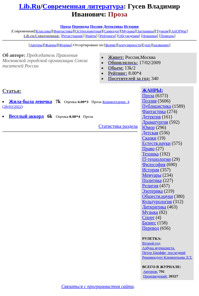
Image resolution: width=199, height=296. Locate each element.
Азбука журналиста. (158, 248)
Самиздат (111, 31)
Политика (152, 180)
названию (161, 45)
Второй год (151, 243)
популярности (129, 45)
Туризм (162, 31)
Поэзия (96, 26)
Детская (150, 132)
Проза (65, 26)
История (131, 26)
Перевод (150, 228)
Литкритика (154, 206)
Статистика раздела (118, 126)
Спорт (148, 217)
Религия (150, 185)
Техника (150, 153)
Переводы (80, 26)
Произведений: (155, 276)
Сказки (149, 137)
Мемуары (151, 175)
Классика (43, 31)
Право (148, 148)
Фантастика (63, 31)
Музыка (128, 31)
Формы (65, 45)
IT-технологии (156, 159)
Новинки (149, 36)
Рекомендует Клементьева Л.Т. (167, 257)
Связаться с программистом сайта (97, 286)
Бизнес (149, 222)
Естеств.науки (156, 143)
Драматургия (155, 122)
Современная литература (83, 6)
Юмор (148, 127)
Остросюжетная (88, 31)
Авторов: (150, 271)
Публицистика (156, 106)
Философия (153, 164)
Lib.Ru (29, 6)
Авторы (36, 45)
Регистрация (72, 36)
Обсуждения (128, 36)
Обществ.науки (157, 196)
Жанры (50, 45)
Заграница (145, 31)
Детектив (151, 116)
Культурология (157, 201)
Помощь (167, 36)
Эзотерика (152, 191)
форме (110, 45)
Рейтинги (107, 36)
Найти (91, 36)
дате (147, 45)
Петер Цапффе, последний (163, 252)
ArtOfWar (178, 31)
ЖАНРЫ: (152, 90)
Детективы (113, 26)
